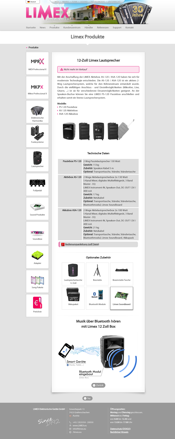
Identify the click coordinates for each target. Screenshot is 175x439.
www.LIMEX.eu (80, 425)
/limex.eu (77, 432)
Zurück (99, 385)
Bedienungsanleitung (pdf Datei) (82, 244)
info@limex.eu (79, 429)
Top (89, 398)
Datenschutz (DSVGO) (120, 429)
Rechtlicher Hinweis (119, 432)
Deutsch (33, 2)
